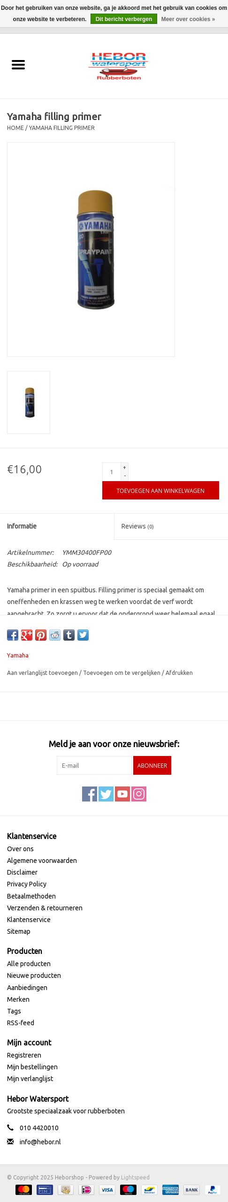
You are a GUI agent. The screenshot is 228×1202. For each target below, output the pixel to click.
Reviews (138, 526)
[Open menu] (18, 64)
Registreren (24, 1055)
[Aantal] (111, 471)
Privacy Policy (26, 884)
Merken (18, 999)
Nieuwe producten (34, 975)
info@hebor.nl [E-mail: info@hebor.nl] (40, 1142)
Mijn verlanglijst (30, 1078)
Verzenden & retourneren (45, 908)
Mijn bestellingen (32, 1067)
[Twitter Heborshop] (106, 793)
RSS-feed (20, 1023)
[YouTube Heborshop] (122, 793)
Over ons (20, 849)
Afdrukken (179, 673)
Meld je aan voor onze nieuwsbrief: (114, 743)
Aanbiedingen (27, 987)
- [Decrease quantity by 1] (125, 476)
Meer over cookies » (188, 19)
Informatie (22, 526)
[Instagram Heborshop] (138, 793)
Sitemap (18, 931)
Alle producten (29, 964)
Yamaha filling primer (62, 128)
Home (15, 128)
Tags (14, 1011)
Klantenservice (29, 919)
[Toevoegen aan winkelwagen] (160, 490)
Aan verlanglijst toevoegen (43, 673)
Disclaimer (22, 872)
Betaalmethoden (31, 896)
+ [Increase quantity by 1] (124, 467)
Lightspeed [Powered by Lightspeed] (135, 1177)
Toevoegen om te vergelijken (122, 673)
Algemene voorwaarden (42, 860)
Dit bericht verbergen (124, 19)
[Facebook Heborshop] (89, 793)
